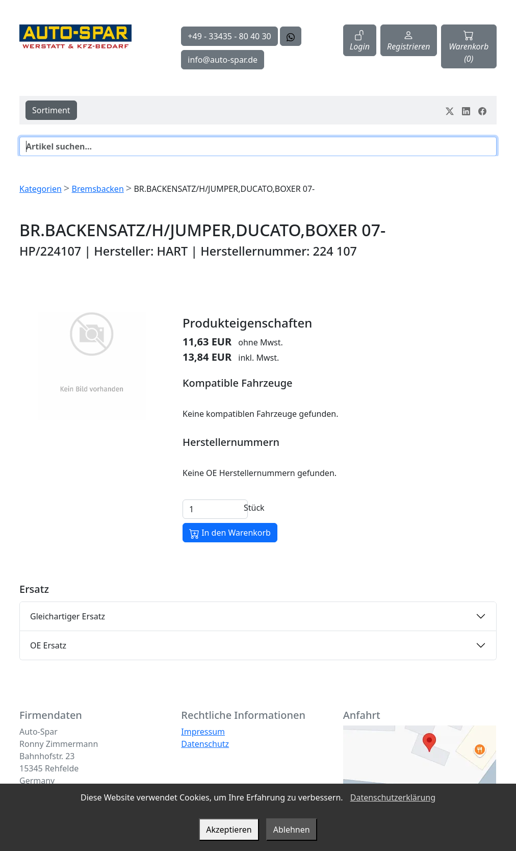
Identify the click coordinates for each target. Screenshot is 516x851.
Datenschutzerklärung (392, 797)
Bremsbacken (97, 188)
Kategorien (40, 188)
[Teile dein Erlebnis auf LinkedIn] (466, 110)
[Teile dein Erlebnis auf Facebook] (482, 110)
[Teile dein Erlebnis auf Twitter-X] (450, 110)
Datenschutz (205, 743)
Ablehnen (291, 829)
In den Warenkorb (230, 533)
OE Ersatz (48, 645)
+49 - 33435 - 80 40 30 (229, 36)
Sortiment (51, 110)
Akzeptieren (228, 829)
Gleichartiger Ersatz (67, 616)
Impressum (203, 731)
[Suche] (258, 146)
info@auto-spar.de (222, 59)
